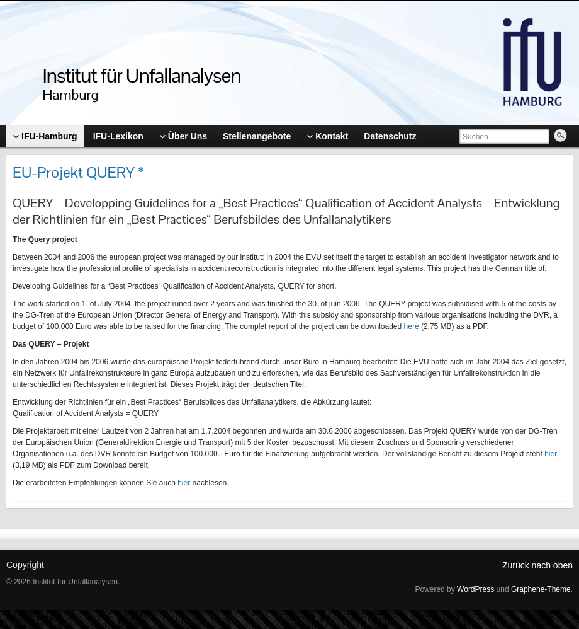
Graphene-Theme (541, 589)
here (411, 326)
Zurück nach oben (537, 565)
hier (550, 453)
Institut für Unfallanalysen (142, 75)
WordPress (475, 589)
